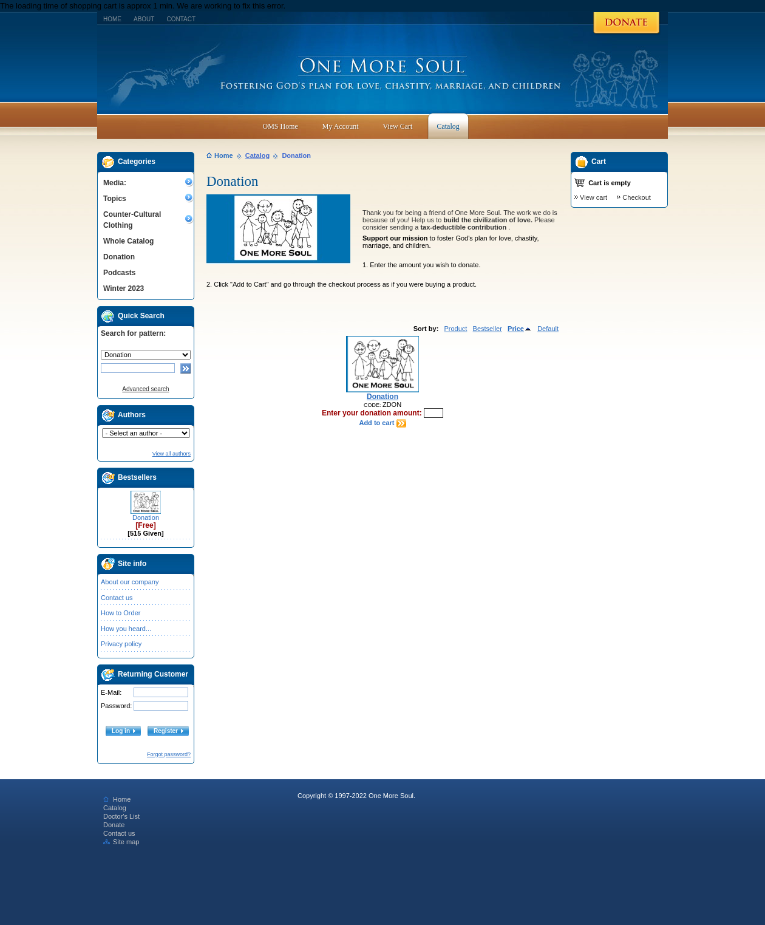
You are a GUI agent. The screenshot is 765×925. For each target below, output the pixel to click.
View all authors (171, 454)
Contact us (117, 597)
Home (112, 19)
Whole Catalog (128, 241)
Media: (114, 183)
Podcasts (119, 272)
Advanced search (145, 389)
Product (455, 328)
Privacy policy (121, 643)
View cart (593, 197)
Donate (113, 824)
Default (548, 328)
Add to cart (382, 422)
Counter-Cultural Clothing (132, 220)
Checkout (636, 197)
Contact (180, 19)
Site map (121, 841)
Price (520, 328)
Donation (119, 257)
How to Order (120, 612)
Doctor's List (121, 816)
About (144, 19)
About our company (129, 581)
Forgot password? (169, 754)
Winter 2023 (123, 288)
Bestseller (487, 328)
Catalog (257, 155)
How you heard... (126, 628)
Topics (114, 198)
